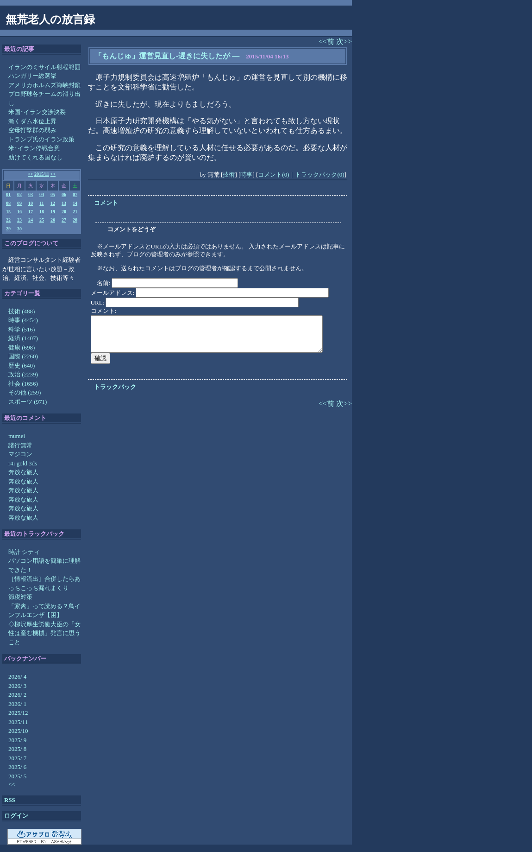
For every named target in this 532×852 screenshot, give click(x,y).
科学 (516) (21, 329)
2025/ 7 (17, 758)
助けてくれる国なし (35, 157)
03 (30, 194)
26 (52, 220)
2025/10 (18, 730)
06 (64, 194)
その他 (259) (24, 392)
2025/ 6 (17, 766)
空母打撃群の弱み (32, 130)
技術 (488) (21, 311)
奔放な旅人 (23, 472)
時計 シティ (24, 551)
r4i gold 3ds (22, 463)
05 (52, 194)
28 (75, 220)
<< (30, 174)
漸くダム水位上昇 (32, 121)
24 (30, 220)
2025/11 (18, 721)
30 (19, 228)
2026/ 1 (17, 703)
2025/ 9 (17, 740)
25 (41, 220)
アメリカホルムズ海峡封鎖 (44, 85)
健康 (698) (21, 347)
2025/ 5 (17, 776)
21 (75, 211)
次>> (344, 41)
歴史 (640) (21, 365)
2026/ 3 (17, 685)
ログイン (16, 815)
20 (64, 211)
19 (52, 211)
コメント (106, 202)
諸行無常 (20, 445)
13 (64, 203)
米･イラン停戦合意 (34, 148)
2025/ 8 (17, 748)
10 (30, 203)
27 (64, 220)
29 (8, 228)
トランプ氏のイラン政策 (41, 139)
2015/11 (41, 174)
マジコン (20, 454)
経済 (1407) (23, 338)
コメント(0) (273, 174)
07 (75, 194)
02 (19, 194)
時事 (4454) (23, 320)
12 (52, 203)
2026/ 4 (17, 676)
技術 (229, 174)
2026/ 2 (17, 694)
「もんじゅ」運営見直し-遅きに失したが (162, 56)
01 (8, 194)
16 (19, 211)
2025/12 (18, 712)
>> (53, 174)
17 (30, 211)
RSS (9, 799)
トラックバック (115, 386)
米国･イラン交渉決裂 (37, 111)
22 (8, 220)
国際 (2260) (23, 356)
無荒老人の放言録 (50, 19)
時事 (246, 174)
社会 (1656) (23, 383)
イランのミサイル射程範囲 (44, 67)
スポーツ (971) (27, 401)
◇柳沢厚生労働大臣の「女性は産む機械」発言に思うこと (44, 633)
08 (8, 203)
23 (19, 220)
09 (19, 203)
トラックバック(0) (319, 174)
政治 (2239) (23, 374)
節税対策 (20, 596)
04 (41, 194)
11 (41, 203)
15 (8, 211)
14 (75, 203)
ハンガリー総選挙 (32, 75)
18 (41, 211)
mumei (16, 435)
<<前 (327, 41)
